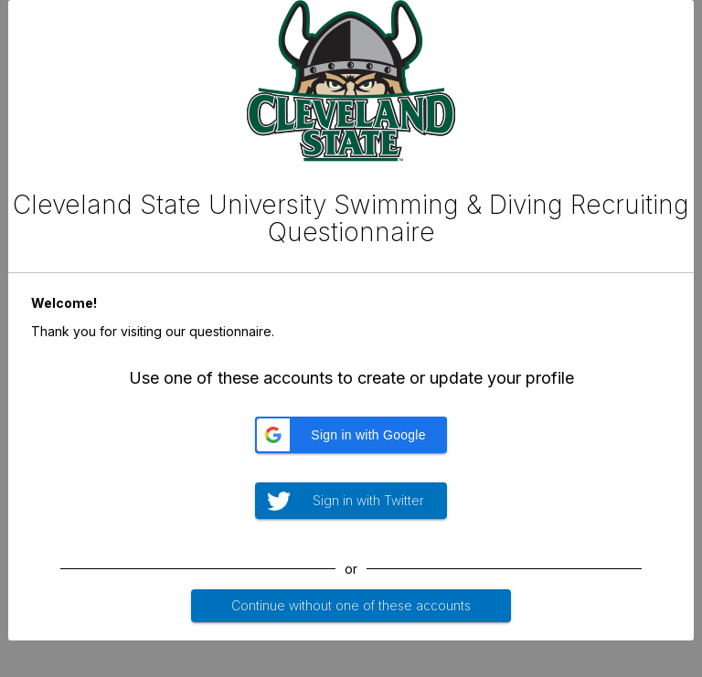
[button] (351, 435)
